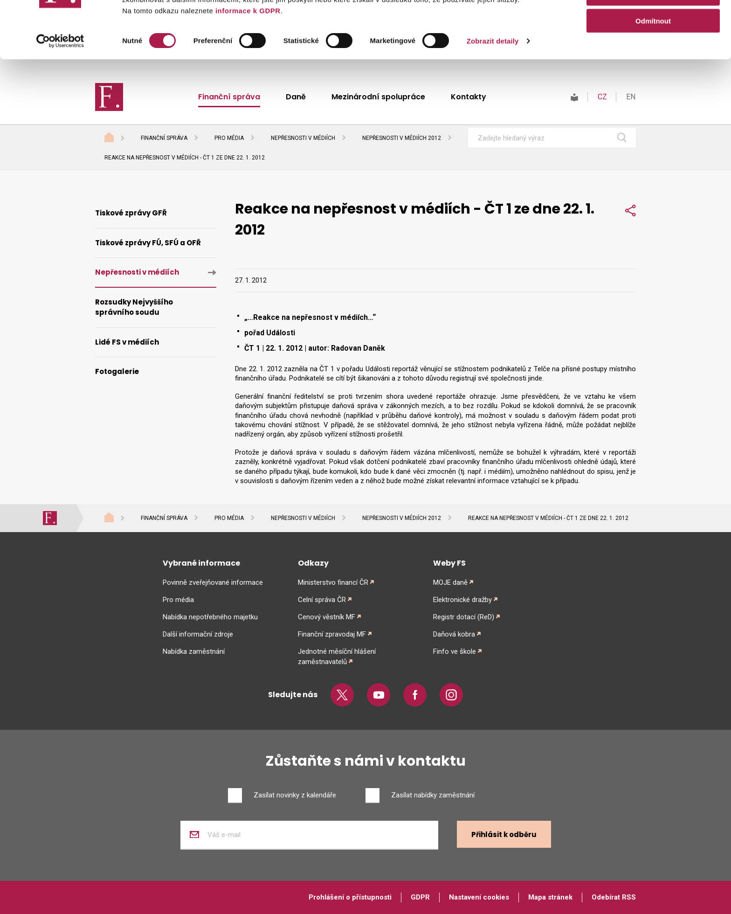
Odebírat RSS (614, 897)
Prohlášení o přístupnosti (350, 897)
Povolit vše (652, 23)
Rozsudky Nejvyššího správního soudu (134, 307)
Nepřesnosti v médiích (303, 138)
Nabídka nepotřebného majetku (210, 617)
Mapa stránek (550, 897)
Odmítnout (653, 78)
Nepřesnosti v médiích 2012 (401, 138)
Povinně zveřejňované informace (213, 582)
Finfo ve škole (454, 651)
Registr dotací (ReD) (463, 617)
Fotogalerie (117, 371)
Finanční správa (164, 138)
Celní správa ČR (322, 599)
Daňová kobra (454, 634)
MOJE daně (450, 582)
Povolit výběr (653, 51)
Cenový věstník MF (326, 617)
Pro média (229, 138)
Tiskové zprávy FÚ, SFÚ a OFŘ (148, 243)
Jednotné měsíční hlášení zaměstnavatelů (337, 656)
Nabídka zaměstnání (194, 651)
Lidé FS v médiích (127, 342)
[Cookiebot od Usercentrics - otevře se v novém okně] (60, 98)
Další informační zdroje (198, 634)
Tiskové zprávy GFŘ (131, 213)
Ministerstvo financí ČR (333, 582)
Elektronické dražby (462, 599)
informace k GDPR (246, 67)
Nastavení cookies (479, 897)
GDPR (420, 897)
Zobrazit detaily (493, 98)
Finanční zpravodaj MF (332, 634)
